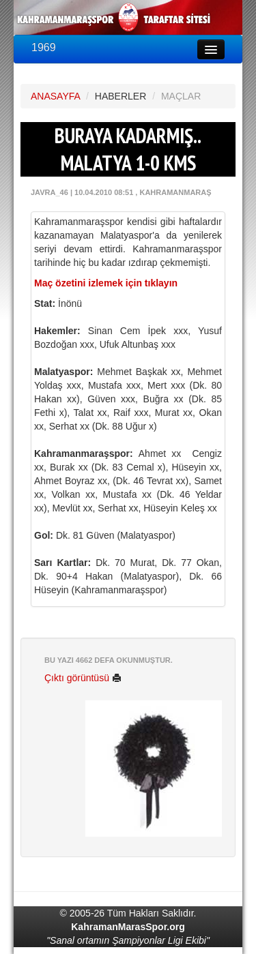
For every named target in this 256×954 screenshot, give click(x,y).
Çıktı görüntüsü (83, 677)
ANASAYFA (55, 96)
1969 (43, 47)
